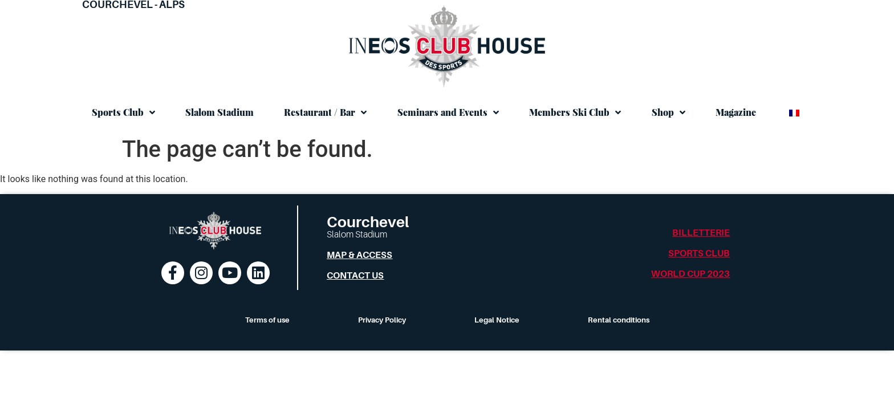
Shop (668, 112)
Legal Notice (496, 320)
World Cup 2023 (690, 274)
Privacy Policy (382, 320)
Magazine (736, 112)
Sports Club (123, 112)
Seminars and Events (448, 112)
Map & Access (359, 255)
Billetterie (701, 233)
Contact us (355, 276)
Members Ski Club (575, 112)
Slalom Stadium (219, 112)
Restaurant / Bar (325, 112)
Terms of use (267, 320)
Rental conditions (618, 320)
